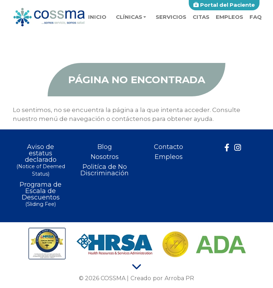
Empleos (229, 17)
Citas (201, 17)
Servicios (171, 17)
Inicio (97, 17)
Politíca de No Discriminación (104, 170)
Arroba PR (179, 278)
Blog (104, 147)
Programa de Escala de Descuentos (40, 194)
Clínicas (129, 17)
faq (256, 17)
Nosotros (105, 157)
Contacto (168, 147)
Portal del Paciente (224, 4)
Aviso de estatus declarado (40, 161)
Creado (140, 278)
